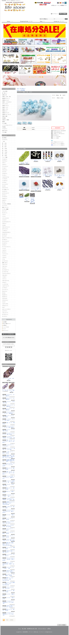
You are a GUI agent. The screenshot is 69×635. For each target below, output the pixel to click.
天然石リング (4, 110)
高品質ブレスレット (6, 98)
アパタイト (4, 168)
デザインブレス (5, 103)
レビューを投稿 (56, 138)
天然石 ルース (5, 107)
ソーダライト (4, 230)
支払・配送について (26, 21)
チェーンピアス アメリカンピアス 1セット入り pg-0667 (9, 464)
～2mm (3, 141)
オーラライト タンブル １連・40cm (5, 387)
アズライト (4, 164)
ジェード (4, 214)
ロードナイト (4, 316)
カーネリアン (4, 196)
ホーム (10, 21)
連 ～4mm (4, 143)
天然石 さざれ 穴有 (6, 96)
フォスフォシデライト (6, 273)
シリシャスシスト (5, 218)
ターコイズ (4, 235)
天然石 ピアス (5, 109)
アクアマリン (4, 161)
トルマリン (4, 250)
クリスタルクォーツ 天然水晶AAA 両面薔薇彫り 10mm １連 (32, 198)
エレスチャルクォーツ (6, 221)
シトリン (4, 216)
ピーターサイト (5, 260)
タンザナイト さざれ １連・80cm (47, 185)
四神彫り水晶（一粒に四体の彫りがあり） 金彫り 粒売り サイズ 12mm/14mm (9, 456)
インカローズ (4, 180)
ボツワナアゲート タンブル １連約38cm (12, 387)
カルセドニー (4, 198)
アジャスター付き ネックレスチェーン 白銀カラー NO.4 (9, 477)
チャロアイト (4, 243)
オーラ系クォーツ (5, 189)
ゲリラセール (4, 139)
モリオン (4, 293)
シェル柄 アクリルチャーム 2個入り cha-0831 (47, 171)
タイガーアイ (4, 234)
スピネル (4, 225)
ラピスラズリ (4, 298)
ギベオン (4, 202)
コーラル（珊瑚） (5, 209)
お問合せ (59, 21)
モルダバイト (4, 296)
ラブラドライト (5, 300)
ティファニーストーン (6, 246)
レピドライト (4, 310)
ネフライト (4, 252)
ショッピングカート (63, 14)
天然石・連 (4, 94)
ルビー (3, 307)
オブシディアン (5, 187)
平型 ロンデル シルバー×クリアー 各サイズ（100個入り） (9, 441)
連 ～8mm (4, 146)
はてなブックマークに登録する (58, 144)
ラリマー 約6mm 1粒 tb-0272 (36, 171)
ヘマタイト (4, 277)
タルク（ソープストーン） (7, 237)
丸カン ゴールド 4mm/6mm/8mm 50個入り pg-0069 (8, 564)
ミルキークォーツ (5, 285)
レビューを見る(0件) (56, 136)
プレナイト (4, 268)
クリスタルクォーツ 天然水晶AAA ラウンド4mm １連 (9, 602)
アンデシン (4, 175)
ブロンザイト (4, 275)
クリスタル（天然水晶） (6, 203)
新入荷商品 (4, 137)
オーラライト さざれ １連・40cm (8, 373)
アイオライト (4, 159)
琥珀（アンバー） (5, 207)
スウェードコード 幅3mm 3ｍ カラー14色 (47, 156)
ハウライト (4, 257)
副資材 (3, 121)
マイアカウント (55, 13)
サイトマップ (5, 330)
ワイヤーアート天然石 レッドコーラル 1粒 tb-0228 (36, 185)
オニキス (4, 186)
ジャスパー (4, 219)
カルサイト (4, 200)
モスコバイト (4, 291)
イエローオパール (5, 177)
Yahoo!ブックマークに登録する (58, 143)
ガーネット (4, 194)
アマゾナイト (4, 169)
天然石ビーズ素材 (5, 119)
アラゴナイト (4, 173)
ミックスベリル (5, 284)
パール (3, 259)
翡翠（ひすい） (5, 262)
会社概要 (4, 321)
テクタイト (4, 244)
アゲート (4, 162)
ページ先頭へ (61, 625)
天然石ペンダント (5, 105)
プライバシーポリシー (42, 628)
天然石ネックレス (5, 100)
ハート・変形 (4, 157)
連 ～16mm (4, 153)
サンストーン (4, 212)
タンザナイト (4, 239)
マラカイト (4, 282)
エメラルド (4, 182)
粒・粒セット (4, 93)
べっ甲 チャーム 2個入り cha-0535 (59, 156)
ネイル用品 (4, 123)
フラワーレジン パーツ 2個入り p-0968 (24, 185)
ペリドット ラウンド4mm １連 (27, 197)
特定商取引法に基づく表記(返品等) (59, 130)
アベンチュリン (5, 166)
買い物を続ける (56, 135)
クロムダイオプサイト (6, 232)
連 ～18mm (4, 155)
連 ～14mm (4, 152)
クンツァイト (4, 205)
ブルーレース (4, 264)
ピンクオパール (5, 271)
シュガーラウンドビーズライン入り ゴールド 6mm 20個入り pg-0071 (21, 195)
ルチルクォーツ (5, 305)
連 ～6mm (4, 144)
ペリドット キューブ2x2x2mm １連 (24, 157)
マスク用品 (4, 132)
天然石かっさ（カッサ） (6, 114)
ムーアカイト (4, 287)
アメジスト (4, 171)
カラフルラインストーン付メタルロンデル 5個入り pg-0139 (9, 511)
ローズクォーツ (5, 314)
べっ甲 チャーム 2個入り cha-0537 (59, 185)
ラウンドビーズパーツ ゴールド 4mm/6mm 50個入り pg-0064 (9, 559)
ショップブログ (42, 21)
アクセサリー (4, 128)
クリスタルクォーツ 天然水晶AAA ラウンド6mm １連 (9, 614)
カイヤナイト (4, 191)
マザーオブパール (5, 280)
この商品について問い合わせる (58, 133)
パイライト (4, 255)
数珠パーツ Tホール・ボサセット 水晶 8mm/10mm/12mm (8, 579)
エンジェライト (5, 184)
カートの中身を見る (9, 334)
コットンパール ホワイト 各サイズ (36, 156)
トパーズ (4, 248)
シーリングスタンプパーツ (7, 125)
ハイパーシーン (5, 253)
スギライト (4, 223)
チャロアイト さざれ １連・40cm (24, 171)
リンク (4, 328)
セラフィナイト (5, 228)
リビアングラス (5, 303)
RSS (7, 620)
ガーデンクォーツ (5, 193)
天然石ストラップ (5, 112)
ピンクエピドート (5, 269)
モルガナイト (4, 294)
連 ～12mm (4, 150)
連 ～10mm (4, 148)
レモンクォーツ (5, 312)
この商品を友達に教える (57, 132)
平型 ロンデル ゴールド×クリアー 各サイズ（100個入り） (9, 473)
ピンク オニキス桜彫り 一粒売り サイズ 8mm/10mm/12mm (9, 583)
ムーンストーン (5, 289)
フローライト (4, 266)
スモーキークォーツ (6, 227)
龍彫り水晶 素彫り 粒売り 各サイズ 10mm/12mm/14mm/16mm (8, 544)
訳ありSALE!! (4, 130)
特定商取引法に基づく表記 (32, 628)
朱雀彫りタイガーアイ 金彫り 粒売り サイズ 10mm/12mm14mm (9, 503)
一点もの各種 (4, 91)
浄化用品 (4, 118)
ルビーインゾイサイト (6, 309)
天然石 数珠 (4, 116)
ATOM (11, 620)
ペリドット (4, 278)
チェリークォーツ (5, 241)
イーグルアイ (4, 178)
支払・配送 (24, 628)
